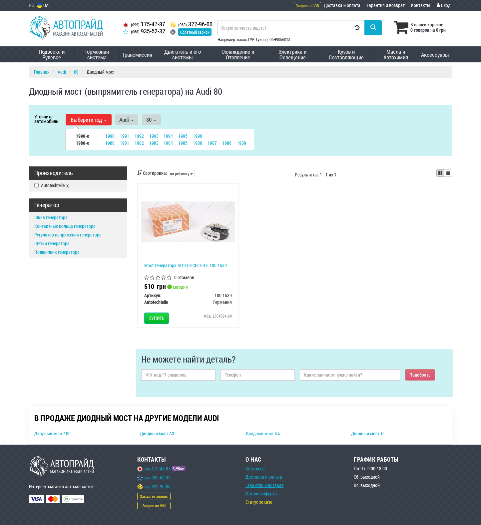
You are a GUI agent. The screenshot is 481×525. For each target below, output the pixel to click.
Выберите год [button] (89, 119)
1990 (110, 136)
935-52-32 (144, 31)
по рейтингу (181, 173)
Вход (443, 5)
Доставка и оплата (342, 5)
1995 (183, 136)
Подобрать (420, 375)
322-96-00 (191, 24)
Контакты (420, 5)
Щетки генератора (52, 243)
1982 (139, 143)
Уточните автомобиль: (46, 118)
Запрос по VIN (307, 5)
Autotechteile (51, 185)
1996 (197, 136)
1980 (110, 143)
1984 (168, 143)
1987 (212, 143)
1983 (154, 143)
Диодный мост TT (368, 433)
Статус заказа (258, 502)
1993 (154, 136)
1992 (139, 136)
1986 (197, 143)
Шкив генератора (51, 217)
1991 (124, 136)
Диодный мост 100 (52, 433)
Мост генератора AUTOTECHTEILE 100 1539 (185, 265)
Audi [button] (126, 119)
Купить (157, 318)
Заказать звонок (154, 496)
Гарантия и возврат (386, 5)
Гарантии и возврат (264, 485)
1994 (168, 136)
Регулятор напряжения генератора (68, 234)
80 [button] (151, 119)
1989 (241, 143)
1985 (183, 143)
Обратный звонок (195, 32)
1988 (227, 143)
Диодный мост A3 (157, 433)
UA (43, 5)
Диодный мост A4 (262, 433)
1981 (124, 143)
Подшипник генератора (57, 252)
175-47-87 (144, 24)
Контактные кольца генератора (65, 226)
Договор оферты (261, 493)
